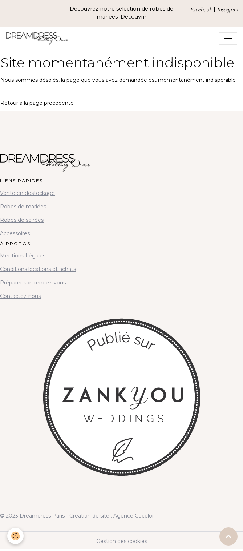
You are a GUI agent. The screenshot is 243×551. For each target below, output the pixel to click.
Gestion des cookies (121, 541)
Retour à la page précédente (37, 103)
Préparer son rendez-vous (33, 282)
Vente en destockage (27, 193)
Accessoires (15, 233)
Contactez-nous (20, 296)
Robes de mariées (23, 206)
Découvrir (133, 16)
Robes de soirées (22, 220)
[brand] (38, 38)
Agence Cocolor (133, 515)
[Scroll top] (228, 536)
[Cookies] (15, 536)
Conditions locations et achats (38, 269)
